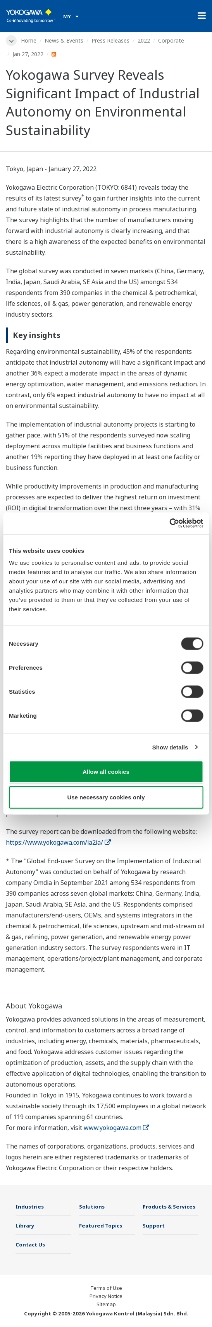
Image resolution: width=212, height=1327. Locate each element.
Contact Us (30, 1244)
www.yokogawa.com (116, 1127)
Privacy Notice (106, 1296)
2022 (144, 40)
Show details (170, 747)
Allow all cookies (106, 771)
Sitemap (106, 1304)
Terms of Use (106, 1287)
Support (154, 1225)
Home (28, 40)
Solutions (92, 1206)
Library (25, 1225)
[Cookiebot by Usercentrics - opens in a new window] (169, 523)
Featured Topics (100, 1225)
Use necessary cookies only (106, 797)
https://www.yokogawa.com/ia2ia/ (58, 842)
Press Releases (110, 40)
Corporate (171, 40)
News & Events (64, 40)
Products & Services (169, 1206)
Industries (30, 1206)
